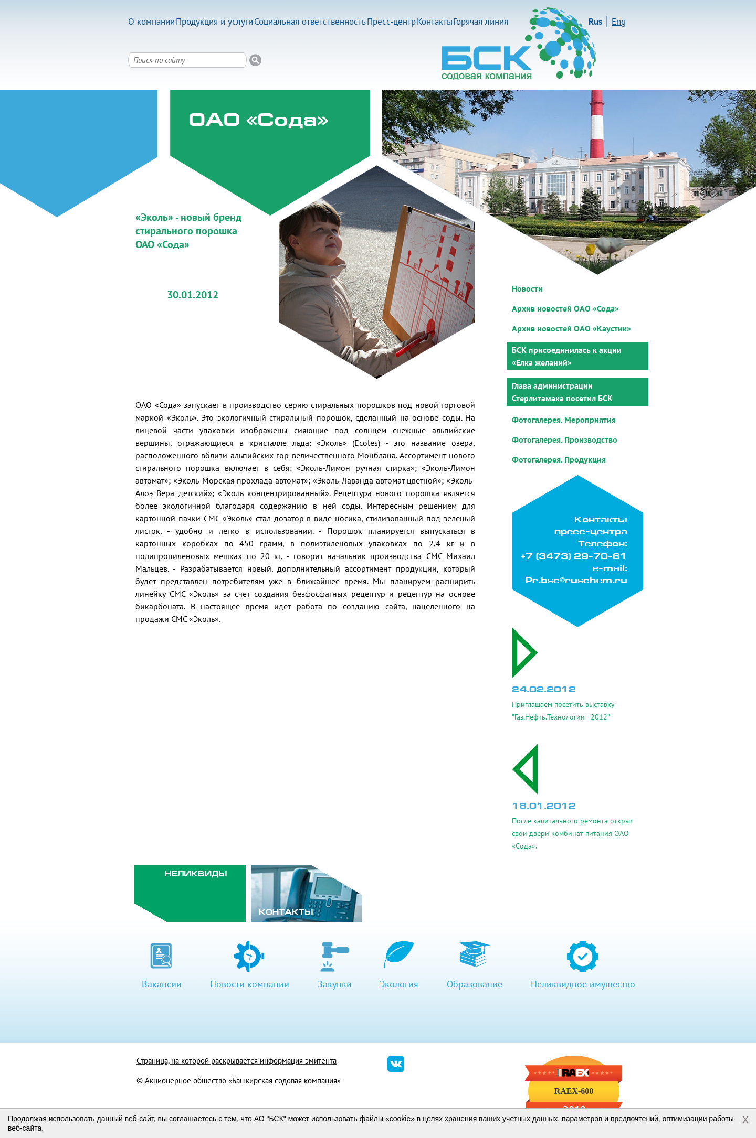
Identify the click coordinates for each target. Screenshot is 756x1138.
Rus (595, 21)
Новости (527, 288)
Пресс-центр (391, 21)
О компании (151, 21)
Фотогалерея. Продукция (559, 459)
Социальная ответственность (310, 21)
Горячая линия (480, 21)
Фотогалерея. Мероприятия (564, 419)
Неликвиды (196, 874)
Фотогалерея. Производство (564, 439)
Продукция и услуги (214, 21)
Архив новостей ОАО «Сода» (565, 308)
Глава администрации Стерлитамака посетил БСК (562, 391)
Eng (619, 21)
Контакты (435, 21)
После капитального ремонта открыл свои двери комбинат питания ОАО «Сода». (573, 833)
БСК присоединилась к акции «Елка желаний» (567, 356)
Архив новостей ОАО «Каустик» (571, 328)
